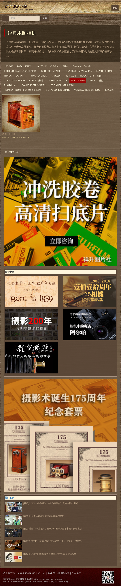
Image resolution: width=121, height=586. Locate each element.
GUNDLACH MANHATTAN (79, 71)
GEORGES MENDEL (51, 71)
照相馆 (51, 573)
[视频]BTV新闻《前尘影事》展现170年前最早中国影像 (40, 553)
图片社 (41, 573)
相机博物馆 (63, 573)
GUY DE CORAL (104, 71)
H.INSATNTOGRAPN (14, 75)
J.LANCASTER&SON (14, 80)
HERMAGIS (71, 75)
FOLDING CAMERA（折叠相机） (20, 71)
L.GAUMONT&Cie (58, 80)
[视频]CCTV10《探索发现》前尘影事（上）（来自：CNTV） (44, 541)
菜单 (114, 8)
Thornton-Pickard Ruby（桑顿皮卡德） (23, 90)
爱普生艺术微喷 (26, 573)
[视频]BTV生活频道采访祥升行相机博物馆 (34, 516)
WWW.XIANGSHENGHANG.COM (49, 579)
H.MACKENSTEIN (38, 75)
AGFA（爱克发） (25, 66)
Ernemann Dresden (82, 66)
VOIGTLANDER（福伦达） (87, 90)
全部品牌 (8, 66)
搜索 (44, 18)
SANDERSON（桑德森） (34, 85)
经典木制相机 (22, 33)
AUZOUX (41, 66)
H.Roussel (56, 75)
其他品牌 (109, 90)
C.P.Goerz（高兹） (59, 66)
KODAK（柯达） (37, 80)
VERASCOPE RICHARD (58, 90)
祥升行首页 (9, 573)
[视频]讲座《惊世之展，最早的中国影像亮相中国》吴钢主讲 (43, 528)
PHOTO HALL (11, 85)
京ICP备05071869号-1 (11, 582)
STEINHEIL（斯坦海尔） (63, 85)
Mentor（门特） (96, 80)
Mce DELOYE (78, 80)
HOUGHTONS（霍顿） (92, 75)
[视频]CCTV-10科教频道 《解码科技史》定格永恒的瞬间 (41, 503)
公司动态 (76, 573)
